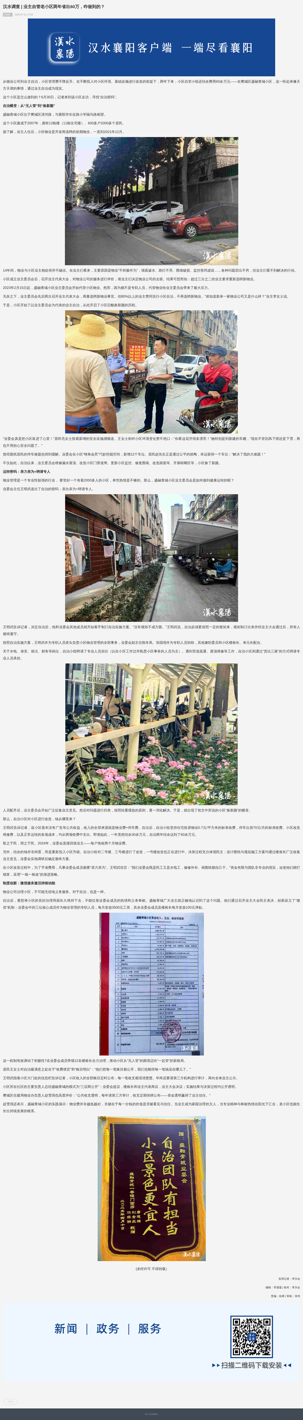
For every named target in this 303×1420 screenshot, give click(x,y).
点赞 (10, 1401)
